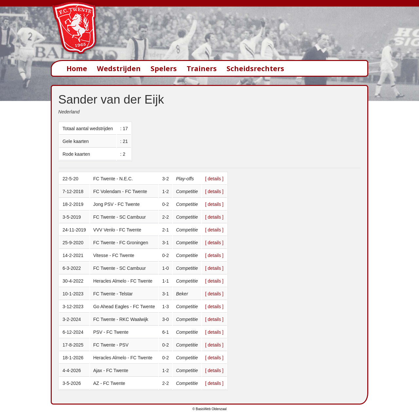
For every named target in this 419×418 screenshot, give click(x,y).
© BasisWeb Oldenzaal (209, 409)
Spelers (164, 68)
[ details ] (214, 178)
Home (76, 68)
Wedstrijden (119, 68)
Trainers (202, 68)
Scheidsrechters (255, 68)
